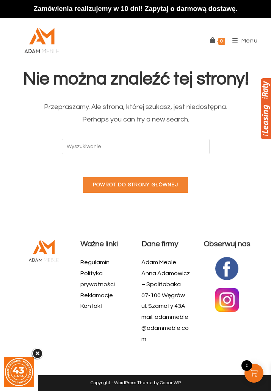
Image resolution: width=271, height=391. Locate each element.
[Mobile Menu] (242, 41)
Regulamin (95, 262)
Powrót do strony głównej (135, 185)
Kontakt (91, 306)
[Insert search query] (136, 146)
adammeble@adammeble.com (165, 328)
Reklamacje (96, 295)
